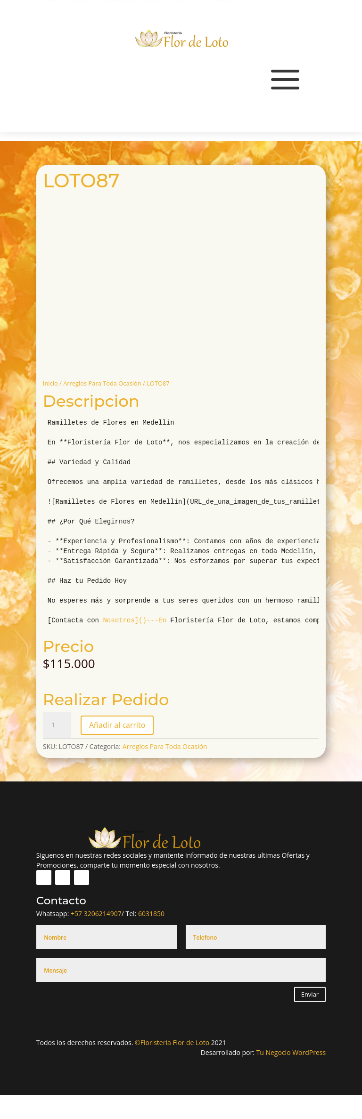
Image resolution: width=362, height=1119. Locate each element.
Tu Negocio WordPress (291, 1052)
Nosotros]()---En (134, 620)
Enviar (310, 994)
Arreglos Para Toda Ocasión (102, 383)
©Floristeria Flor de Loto (172, 1042)
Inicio (50, 383)
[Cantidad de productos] (57, 725)
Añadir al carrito (117, 725)
